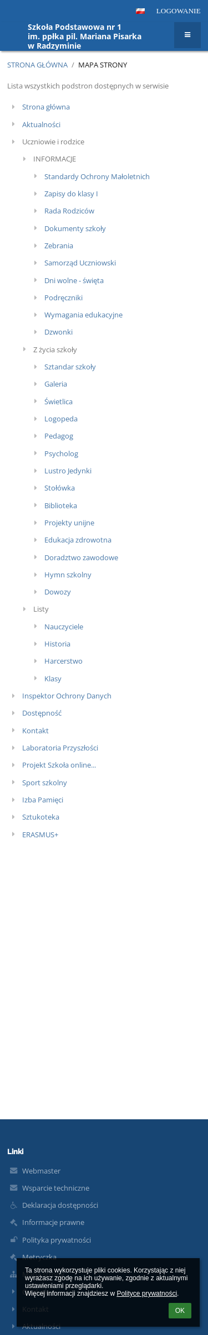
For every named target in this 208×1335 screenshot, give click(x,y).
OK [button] (180, 1311)
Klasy (53, 679)
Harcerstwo (63, 661)
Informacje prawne (53, 1222)
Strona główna (37, 65)
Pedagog (58, 436)
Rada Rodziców (69, 211)
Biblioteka (60, 505)
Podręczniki (63, 298)
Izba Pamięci (42, 800)
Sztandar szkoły (70, 367)
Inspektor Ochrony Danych (66, 696)
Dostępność (42, 713)
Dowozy (57, 592)
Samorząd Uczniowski (80, 263)
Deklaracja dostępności (60, 1205)
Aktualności (41, 124)
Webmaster (41, 1171)
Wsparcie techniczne (55, 1188)
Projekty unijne (69, 523)
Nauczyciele (63, 627)
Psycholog (61, 453)
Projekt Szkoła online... (59, 765)
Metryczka (39, 1257)
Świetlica (58, 401)
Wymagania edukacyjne (83, 315)
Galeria (55, 384)
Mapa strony (102, 65)
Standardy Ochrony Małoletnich (97, 176)
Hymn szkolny (68, 575)
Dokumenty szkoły (75, 228)
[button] (140, 11)
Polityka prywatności (56, 1240)
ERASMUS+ (40, 834)
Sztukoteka (40, 817)
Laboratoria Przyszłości (60, 748)
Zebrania (58, 246)
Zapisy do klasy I (71, 194)
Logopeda (61, 419)
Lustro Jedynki (68, 471)
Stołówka (59, 488)
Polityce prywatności (146, 1293)
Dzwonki (58, 332)
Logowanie (178, 11)
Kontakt (35, 731)
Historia (57, 644)
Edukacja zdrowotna (77, 540)
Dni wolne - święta (74, 280)
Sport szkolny (44, 783)
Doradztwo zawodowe (81, 557)
